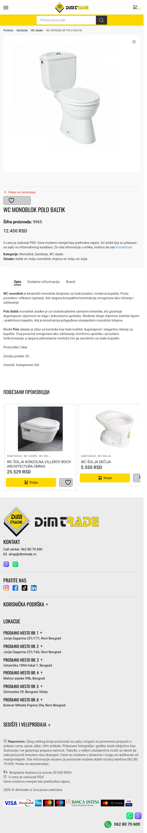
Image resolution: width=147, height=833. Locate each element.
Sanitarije (22, 30)
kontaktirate (124, 247)
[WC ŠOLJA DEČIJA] (114, 429)
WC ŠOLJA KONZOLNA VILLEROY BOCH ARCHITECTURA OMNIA (39, 464)
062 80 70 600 (127, 824)
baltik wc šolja (25, 259)
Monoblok (26, 254)
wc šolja (81, 259)
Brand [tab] (70, 282)
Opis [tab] (17, 282)
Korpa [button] (34, 482)
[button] (134, 41)
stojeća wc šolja (63, 259)
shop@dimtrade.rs (19, 554)
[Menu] (10, 7)
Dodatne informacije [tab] (43, 282)
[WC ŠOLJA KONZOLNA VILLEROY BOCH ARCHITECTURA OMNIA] (40, 429)
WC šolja (45, 456)
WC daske (37, 30)
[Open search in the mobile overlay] (72, 20)
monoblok (44, 259)
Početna (8, 30)
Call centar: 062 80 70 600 (22, 549)
